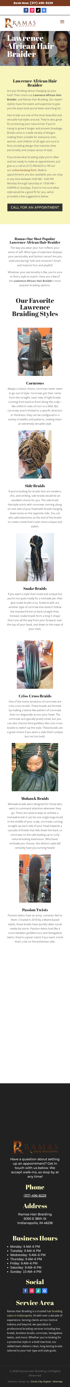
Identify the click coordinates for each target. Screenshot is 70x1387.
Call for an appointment (35, 207)
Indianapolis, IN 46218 (35, 1223)
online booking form (24, 170)
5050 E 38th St (35, 1219)
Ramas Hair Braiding (35, 1214)
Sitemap (57, 1381)
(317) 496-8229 (41, 3)
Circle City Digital (41, 1381)
